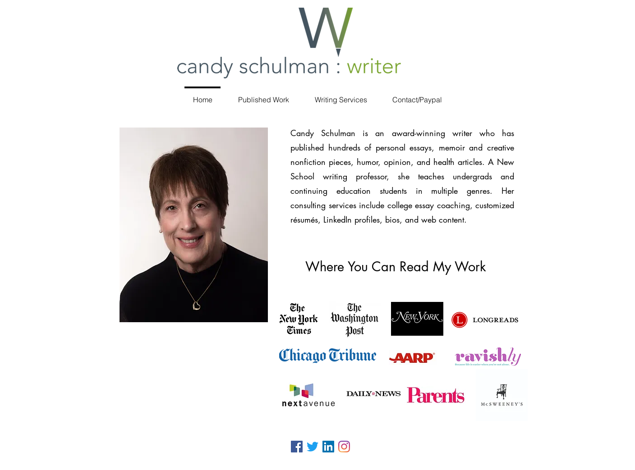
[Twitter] (312, 446)
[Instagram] (344, 446)
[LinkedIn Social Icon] (328, 446)
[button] (263, 96)
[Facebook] (297, 446)
